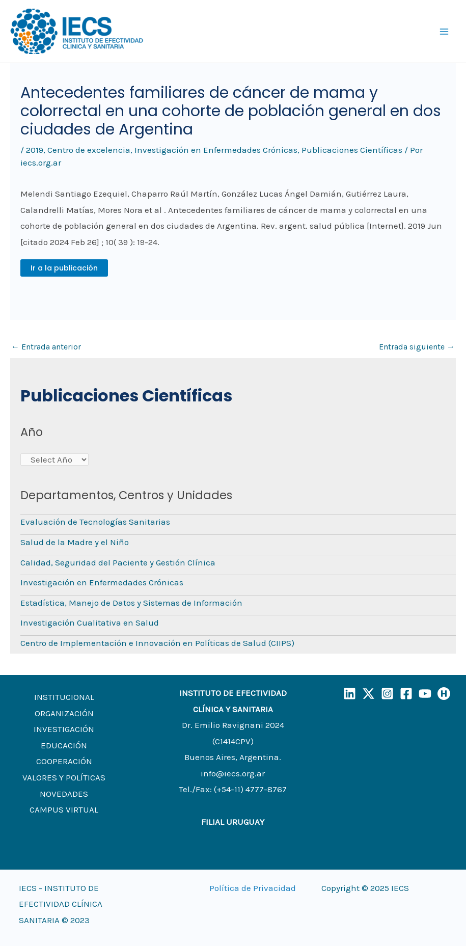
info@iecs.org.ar (233, 773)
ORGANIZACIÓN (64, 713)
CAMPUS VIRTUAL (64, 809)
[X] (368, 693)
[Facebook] (406, 693)
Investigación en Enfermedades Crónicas (215, 150)
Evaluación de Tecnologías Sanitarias (95, 522)
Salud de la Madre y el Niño (74, 542)
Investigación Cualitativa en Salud (89, 622)
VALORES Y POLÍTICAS (63, 777)
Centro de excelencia (88, 150)
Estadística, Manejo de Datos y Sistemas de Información (131, 603)
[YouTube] (425, 693)
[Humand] (443, 693)
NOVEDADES (64, 794)
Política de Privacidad (252, 888)
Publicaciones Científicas (351, 150)
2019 (34, 150)
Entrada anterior (46, 347)
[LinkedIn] (349, 693)
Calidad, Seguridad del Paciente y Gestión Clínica (117, 562)
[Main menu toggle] (444, 31)
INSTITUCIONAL (64, 697)
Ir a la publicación (64, 268)
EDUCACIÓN (64, 745)
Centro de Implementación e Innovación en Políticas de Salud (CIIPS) (157, 643)
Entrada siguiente (417, 347)
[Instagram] (387, 693)
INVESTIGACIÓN (64, 729)
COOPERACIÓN (64, 761)
